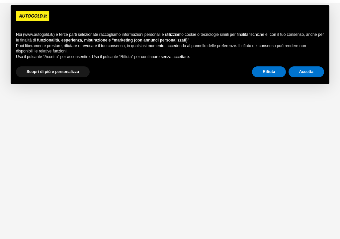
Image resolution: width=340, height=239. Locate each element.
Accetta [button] (306, 71)
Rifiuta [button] (269, 71)
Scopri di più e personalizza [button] (53, 71)
